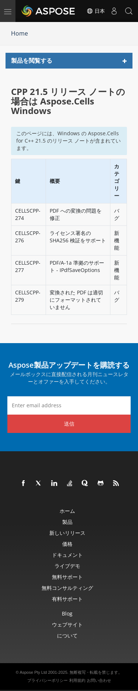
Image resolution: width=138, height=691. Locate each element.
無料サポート (67, 576)
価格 (67, 543)
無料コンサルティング (67, 587)
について (67, 635)
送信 (69, 423)
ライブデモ (67, 565)
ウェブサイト (67, 624)
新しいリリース (67, 532)
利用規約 (77, 680)
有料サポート (67, 598)
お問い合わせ (99, 680)
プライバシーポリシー (47, 680)
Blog (67, 613)
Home (19, 33)
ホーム (67, 510)
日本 (95, 11)
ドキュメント (67, 554)
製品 (67, 521)
